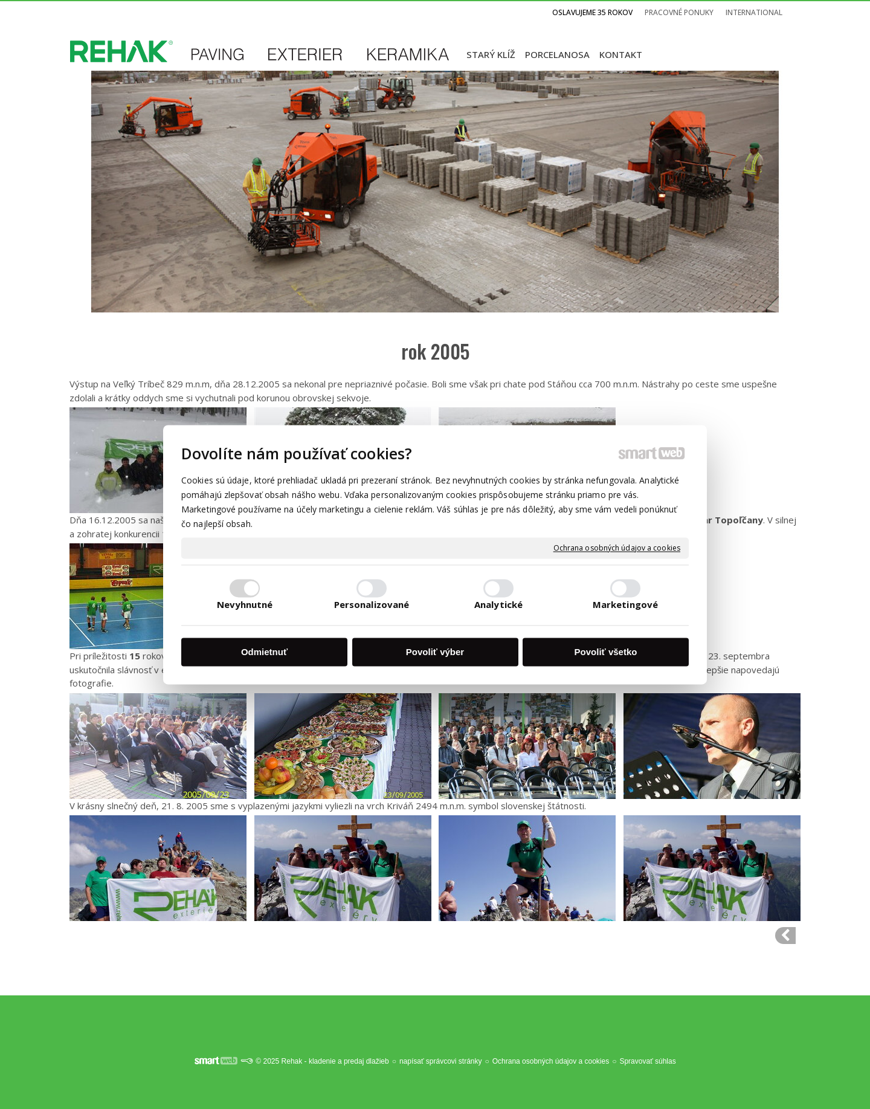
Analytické (498, 604)
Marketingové (625, 604)
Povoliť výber (435, 652)
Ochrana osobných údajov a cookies (616, 548)
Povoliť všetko (606, 652)
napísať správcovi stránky (440, 1061)
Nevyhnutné (245, 604)
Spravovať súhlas (647, 1061)
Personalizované (372, 604)
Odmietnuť (264, 652)
